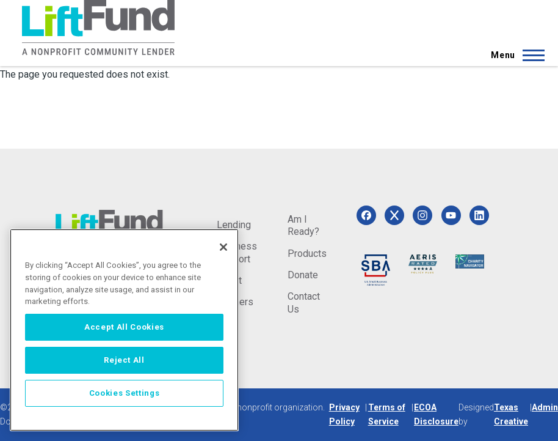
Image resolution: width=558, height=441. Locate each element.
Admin (545, 407)
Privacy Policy (344, 414)
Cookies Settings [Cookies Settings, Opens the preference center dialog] (124, 393)
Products (307, 253)
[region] (124, 330)
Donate (303, 275)
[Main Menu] (514, 55)
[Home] (98, 27)
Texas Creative (511, 414)
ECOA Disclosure (436, 414)
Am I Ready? (303, 225)
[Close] (223, 247)
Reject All (124, 360)
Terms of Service (386, 414)
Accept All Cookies (124, 327)
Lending (234, 225)
